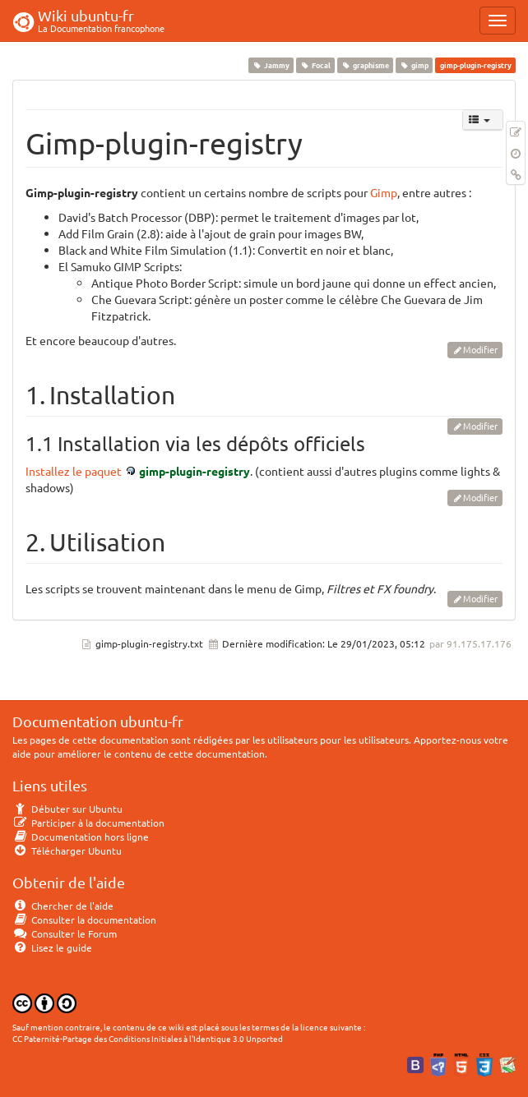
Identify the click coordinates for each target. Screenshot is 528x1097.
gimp (414, 65)
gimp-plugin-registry (194, 470)
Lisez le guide (52, 947)
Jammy (270, 65)
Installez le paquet (73, 470)
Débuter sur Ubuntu (67, 808)
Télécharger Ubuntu (67, 850)
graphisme (364, 65)
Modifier (480, 349)
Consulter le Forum (64, 933)
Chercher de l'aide (62, 905)
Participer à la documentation (88, 822)
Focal (315, 65)
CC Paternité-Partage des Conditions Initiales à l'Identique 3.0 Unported (147, 1038)
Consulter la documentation (84, 919)
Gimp (383, 192)
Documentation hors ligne (80, 836)
